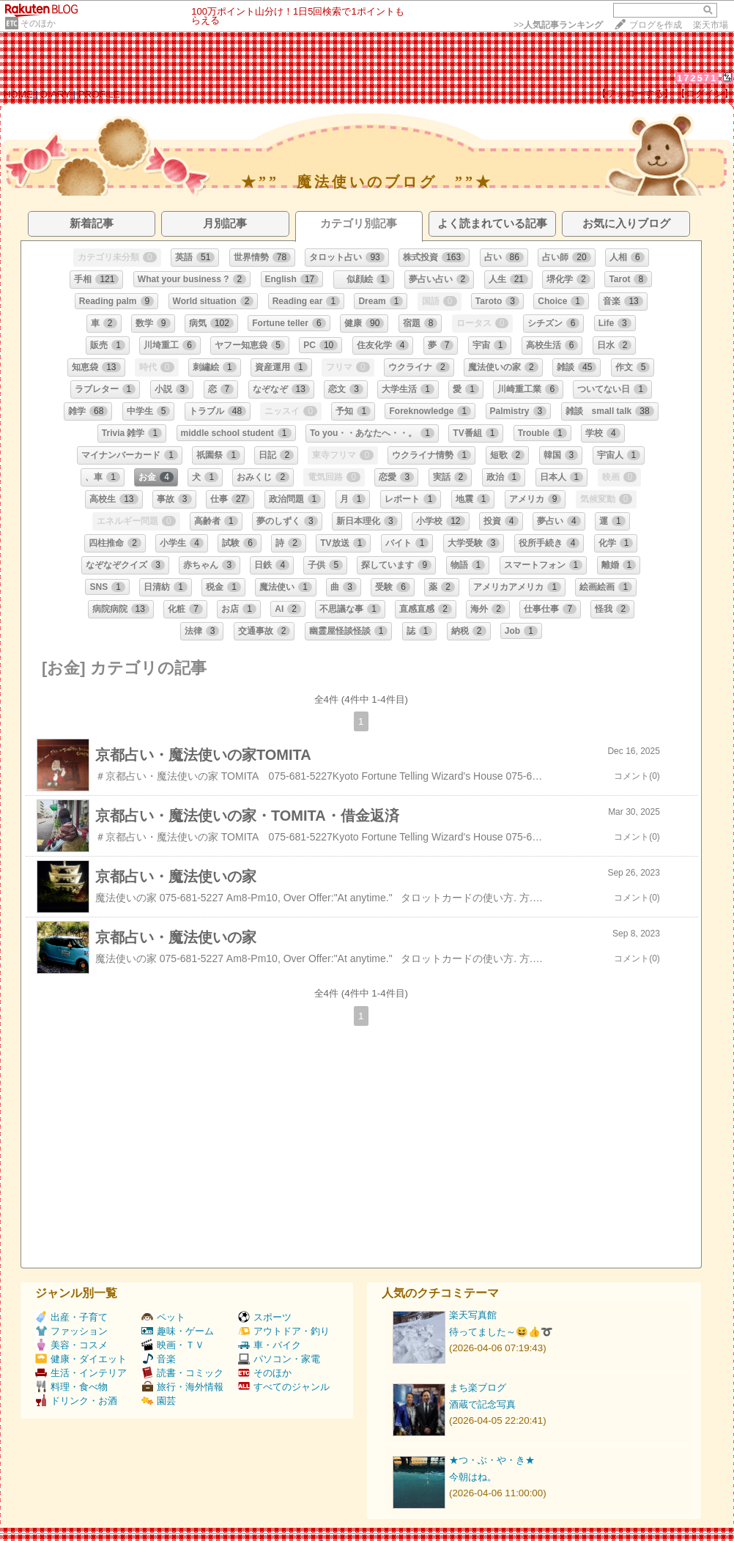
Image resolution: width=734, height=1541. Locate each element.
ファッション (71, 1331)
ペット (163, 1317)
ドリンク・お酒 (76, 1400)
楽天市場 (710, 25)
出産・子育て (71, 1317)
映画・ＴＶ (172, 1344)
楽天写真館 (473, 1314)
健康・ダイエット (81, 1358)
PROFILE (99, 94)
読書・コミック (182, 1372)
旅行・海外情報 (182, 1386)
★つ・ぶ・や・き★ (492, 1460)
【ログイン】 (704, 93)
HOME (18, 94)
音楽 (158, 1358)
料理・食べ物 (71, 1386)
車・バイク (269, 1344)
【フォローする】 (635, 93)
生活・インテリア (81, 1372)
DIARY (55, 94)
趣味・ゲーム (177, 1331)
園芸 (158, 1400)
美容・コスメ (71, 1344)
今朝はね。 (473, 1476)
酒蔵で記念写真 (482, 1404)
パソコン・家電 (279, 1358)
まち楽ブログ (477, 1387)
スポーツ (265, 1317)
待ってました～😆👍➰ (501, 1331)
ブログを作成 (655, 25)
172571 (697, 78)
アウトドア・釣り (284, 1331)
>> (558, 25)
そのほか (38, 23)
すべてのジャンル (284, 1386)
